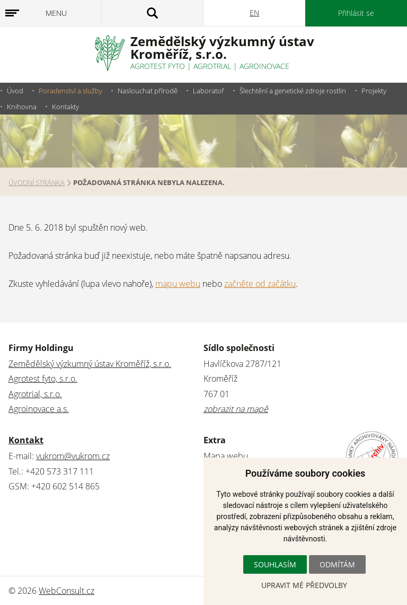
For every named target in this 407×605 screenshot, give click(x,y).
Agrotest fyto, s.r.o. (42, 378)
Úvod (15, 90)
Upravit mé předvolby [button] (304, 585)
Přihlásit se (356, 13)
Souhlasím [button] (275, 564)
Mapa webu (226, 456)
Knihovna (22, 106)
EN (254, 12)
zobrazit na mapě (236, 409)
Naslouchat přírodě (148, 90)
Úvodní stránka (36, 182)
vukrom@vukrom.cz (73, 456)
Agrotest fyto (157, 66)
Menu (56, 13)
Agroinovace (264, 66)
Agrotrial (212, 66)
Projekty (373, 90)
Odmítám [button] (337, 564)
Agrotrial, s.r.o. (35, 394)
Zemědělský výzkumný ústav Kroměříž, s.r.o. (89, 364)
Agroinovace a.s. (38, 409)
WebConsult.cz (66, 591)
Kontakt (25, 440)
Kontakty (65, 106)
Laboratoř (208, 90)
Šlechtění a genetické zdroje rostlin (293, 90)
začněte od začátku (260, 284)
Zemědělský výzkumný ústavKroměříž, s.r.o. (222, 47)
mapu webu (177, 284)
